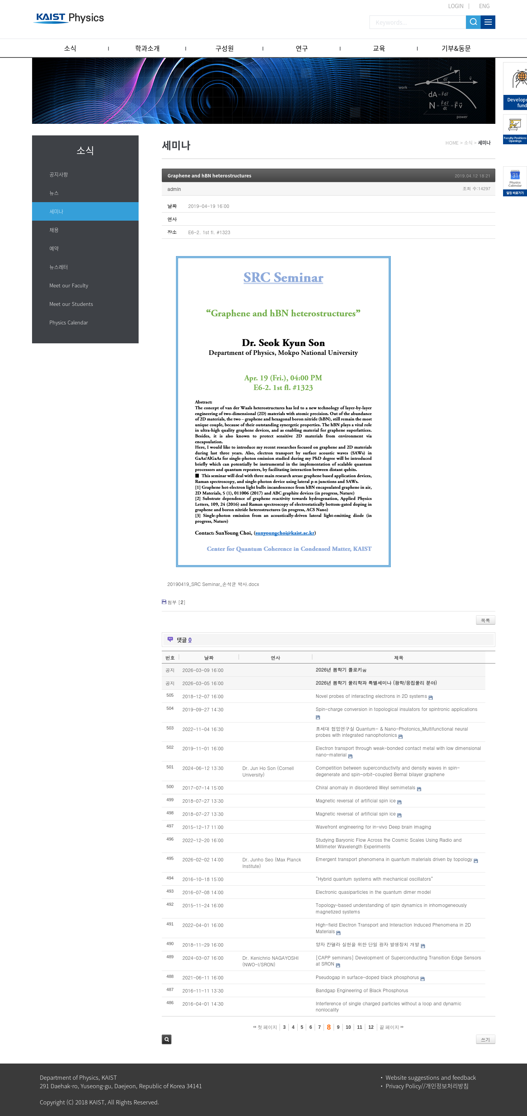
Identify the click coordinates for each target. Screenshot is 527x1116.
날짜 (209, 657)
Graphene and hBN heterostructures (209, 175)
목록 (485, 620)
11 (359, 1027)
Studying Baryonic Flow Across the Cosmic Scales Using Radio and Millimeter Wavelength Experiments (389, 842)
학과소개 (147, 48)
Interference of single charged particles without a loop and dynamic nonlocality (388, 1006)
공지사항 (58, 174)
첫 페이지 (265, 1027)
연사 (275, 657)
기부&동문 (456, 48)
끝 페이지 (392, 1027)
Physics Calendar (68, 322)
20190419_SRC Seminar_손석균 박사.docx (213, 584)
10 (348, 1027)
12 (370, 1027)
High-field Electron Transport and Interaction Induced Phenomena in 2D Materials (393, 927)
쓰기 (485, 1039)
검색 (166, 1039)
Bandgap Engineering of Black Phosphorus (362, 990)
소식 (70, 48)
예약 (54, 248)
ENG (484, 6)
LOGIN (456, 6)
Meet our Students (71, 303)
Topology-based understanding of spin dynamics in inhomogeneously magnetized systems (391, 908)
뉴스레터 (58, 266)
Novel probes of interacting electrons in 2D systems (371, 695)
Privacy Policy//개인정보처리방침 (427, 1086)
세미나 (56, 211)
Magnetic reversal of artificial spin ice (356, 800)
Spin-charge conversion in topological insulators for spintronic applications (397, 709)
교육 (379, 48)
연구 (302, 48)
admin (174, 189)
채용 (54, 229)
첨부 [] (177, 602)
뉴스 (54, 192)
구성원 (224, 48)
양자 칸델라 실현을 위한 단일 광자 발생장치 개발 (367, 944)
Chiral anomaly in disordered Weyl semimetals (365, 787)
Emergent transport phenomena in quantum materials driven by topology (394, 859)
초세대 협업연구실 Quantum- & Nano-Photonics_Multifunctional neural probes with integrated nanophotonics (392, 731)
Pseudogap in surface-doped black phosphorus (367, 977)
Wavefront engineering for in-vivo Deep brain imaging (373, 826)
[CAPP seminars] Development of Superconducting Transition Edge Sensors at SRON (398, 960)
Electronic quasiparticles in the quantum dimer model (373, 891)
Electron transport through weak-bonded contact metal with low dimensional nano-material (398, 751)
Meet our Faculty (68, 285)
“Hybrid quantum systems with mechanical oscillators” (374, 878)
